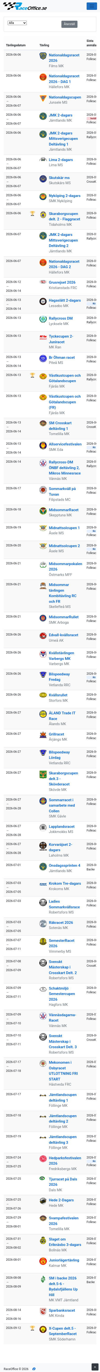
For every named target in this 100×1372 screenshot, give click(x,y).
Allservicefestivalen (65, 444)
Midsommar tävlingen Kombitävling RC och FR (62, 593)
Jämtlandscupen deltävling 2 (62, 1119)
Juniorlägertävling (64, 1260)
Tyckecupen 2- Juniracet (61, 339)
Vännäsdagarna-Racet (62, 1018)
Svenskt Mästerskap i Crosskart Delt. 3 (63, 1041)
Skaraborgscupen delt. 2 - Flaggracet (64, 217)
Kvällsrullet (58, 695)
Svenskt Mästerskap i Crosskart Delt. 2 (63, 967)
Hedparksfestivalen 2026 (65, 1161)
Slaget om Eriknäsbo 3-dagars (65, 1242)
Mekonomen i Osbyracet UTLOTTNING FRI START (63, 1070)
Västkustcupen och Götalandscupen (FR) (65, 402)
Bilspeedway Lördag (59, 755)
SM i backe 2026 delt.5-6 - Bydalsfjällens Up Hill (63, 1286)
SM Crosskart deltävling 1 (60, 426)
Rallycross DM (61, 318)
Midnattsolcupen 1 (64, 528)
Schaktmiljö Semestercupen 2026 (62, 994)
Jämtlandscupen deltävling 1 (62, 1098)
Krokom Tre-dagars (65, 883)
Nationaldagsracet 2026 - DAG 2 (64, 264)
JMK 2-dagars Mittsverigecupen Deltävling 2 (63, 240)
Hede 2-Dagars (61, 1200)
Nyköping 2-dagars (64, 196)
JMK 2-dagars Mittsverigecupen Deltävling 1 (63, 139)
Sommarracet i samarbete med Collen (62, 805)
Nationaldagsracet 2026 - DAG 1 (64, 79)
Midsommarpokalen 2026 (65, 567)
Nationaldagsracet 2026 (64, 58)
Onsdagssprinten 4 (64, 865)
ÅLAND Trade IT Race (62, 716)
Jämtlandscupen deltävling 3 (62, 1140)
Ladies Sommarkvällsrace (64, 904)
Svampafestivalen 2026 (63, 1221)
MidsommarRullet (63, 617)
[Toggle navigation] (92, 6)
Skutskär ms (59, 178)
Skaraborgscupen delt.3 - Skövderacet (63, 778)
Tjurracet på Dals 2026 (63, 1182)
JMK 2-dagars (60, 115)
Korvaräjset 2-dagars (60, 847)
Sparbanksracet (62, 1310)
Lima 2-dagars (61, 160)
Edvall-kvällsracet (63, 635)
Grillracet (56, 734)
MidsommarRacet (63, 510)
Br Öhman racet (62, 357)
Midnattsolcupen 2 (64, 546)
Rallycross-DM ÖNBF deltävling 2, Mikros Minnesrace (65, 467)
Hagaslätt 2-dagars (65, 300)
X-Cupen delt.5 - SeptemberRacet (62, 1331)
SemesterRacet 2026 (61, 943)
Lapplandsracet (62, 826)
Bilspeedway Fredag (59, 677)
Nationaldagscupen (65, 97)
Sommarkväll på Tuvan (62, 492)
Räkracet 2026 (61, 922)
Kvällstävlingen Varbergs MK (61, 656)
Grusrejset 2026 (62, 282)
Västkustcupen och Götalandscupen (65, 378)
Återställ (69, 24)
